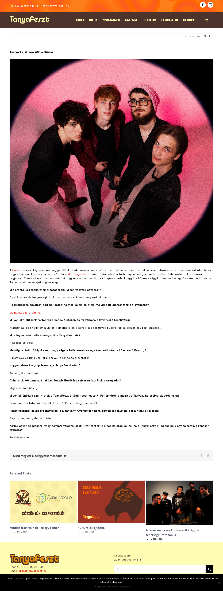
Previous (195, 36)
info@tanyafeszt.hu (55, 6)
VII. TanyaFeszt (78, 274)
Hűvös (16, 270)
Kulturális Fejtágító (91, 528)
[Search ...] (160, 569)
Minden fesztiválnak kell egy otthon (35, 528)
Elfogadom (99, 586)
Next (207, 36)
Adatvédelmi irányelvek (118, 586)
